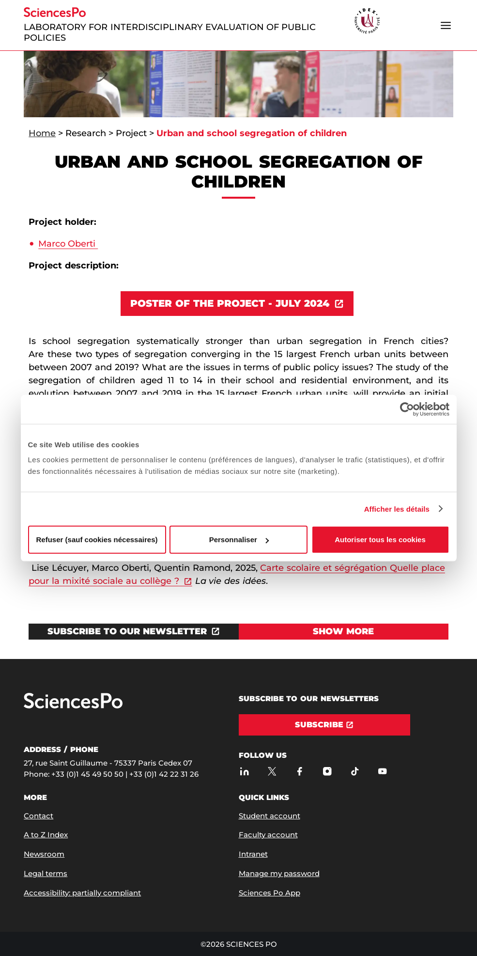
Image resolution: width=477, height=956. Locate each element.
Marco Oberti (68, 243)
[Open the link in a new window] (133, 632)
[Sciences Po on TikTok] (355, 772)
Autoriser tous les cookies (380, 539)
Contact (38, 815)
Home (42, 133)
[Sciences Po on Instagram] (328, 772)
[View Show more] (343, 632)
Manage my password (279, 873)
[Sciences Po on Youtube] (383, 772)
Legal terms (45, 873)
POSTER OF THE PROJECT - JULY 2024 (229, 303)
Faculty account (268, 834)
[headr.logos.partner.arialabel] (367, 21)
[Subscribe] (325, 725)
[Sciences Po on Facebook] (300, 772)
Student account (269, 815)
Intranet (253, 854)
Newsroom (44, 854)
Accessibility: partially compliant (82, 892)
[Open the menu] (446, 25)
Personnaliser (239, 539)
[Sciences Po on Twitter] (272, 772)
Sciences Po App (269, 892)
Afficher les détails (397, 508)
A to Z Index (46, 834)
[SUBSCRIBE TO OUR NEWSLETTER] (133, 632)
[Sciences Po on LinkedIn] (245, 772)
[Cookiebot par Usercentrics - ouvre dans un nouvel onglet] (407, 409)
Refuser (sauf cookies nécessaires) (97, 539)
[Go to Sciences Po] (73, 706)
